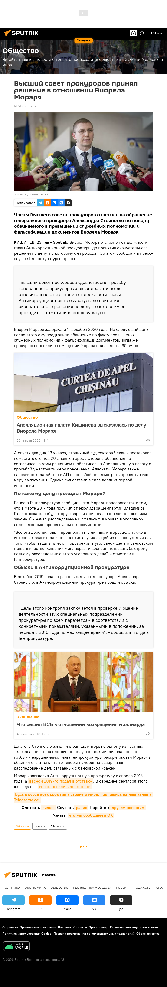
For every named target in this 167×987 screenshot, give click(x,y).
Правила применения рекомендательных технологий (93, 933)
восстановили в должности (65, 786)
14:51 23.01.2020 (26, 106)
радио (81, 807)
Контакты (80, 927)
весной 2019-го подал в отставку (60, 781)
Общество (27, 417)
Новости (39, 826)
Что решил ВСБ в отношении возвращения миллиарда (81, 724)
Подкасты (142, 887)
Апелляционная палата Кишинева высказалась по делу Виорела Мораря (81, 428)
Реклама (64, 927)
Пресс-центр (98, 927)
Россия (122, 887)
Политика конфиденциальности (134, 927)
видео (48, 807)
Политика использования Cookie (27, 933)
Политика (11, 887)
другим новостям (127, 807)
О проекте (10, 927)
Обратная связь (148, 933)
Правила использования (38, 927)
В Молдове (58, 826)
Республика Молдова (92, 887)
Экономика (28, 717)
